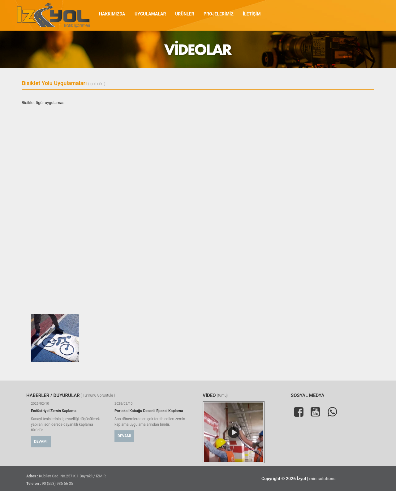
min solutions (322, 478)
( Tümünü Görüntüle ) (98, 396)
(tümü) (222, 396)
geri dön (96, 84)
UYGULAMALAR (150, 13)
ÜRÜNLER (184, 13)
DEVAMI (41, 441)
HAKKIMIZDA (112, 13)
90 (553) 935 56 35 (57, 483)
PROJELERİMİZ (219, 13)
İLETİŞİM (251, 13)
